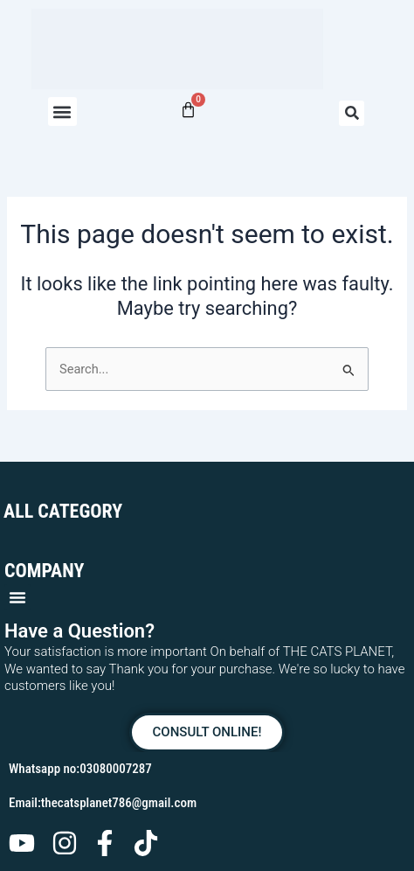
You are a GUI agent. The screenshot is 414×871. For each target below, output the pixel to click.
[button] (62, 111)
